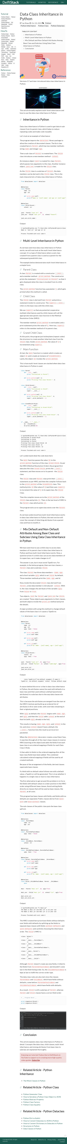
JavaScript (4, 20)
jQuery (3, 50)
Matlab (3, 47)
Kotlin (3, 58)
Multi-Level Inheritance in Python (38, 37)
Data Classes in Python (32, 1129)
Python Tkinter (5, 36)
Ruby (7, 59)
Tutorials (31, 2)
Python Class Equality (31, 1105)
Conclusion (29, 48)
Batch (13, 36)
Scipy (8, 75)
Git (12, 22)
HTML (7, 48)
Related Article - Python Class (41, 1087)
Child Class (29, 296)
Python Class (43, 26)
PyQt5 (10, 24)
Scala (7, 65)
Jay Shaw (25, 23)
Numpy (13, 39)
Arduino (12, 59)
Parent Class (30, 269)
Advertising (61, 1139)
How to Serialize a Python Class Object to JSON (42, 1097)
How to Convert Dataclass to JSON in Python (41, 1121)
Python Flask (4, 41)
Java (6, 56)
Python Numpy (5, 22)
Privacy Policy (52, 1139)
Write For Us (42, 1139)
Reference (53, 2)
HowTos (42, 2)
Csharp (14, 58)
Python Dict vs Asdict (31, 1118)
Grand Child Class (32, 332)
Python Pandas (5, 39)
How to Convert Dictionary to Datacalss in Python (43, 1123)
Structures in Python (31, 1126)
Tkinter (13, 17)
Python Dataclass (58, 26)
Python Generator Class (32, 1094)
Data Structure (5, 26)
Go (10, 56)
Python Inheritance (28, 26)
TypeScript (13, 52)
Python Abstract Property (33, 1099)
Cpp (2, 48)
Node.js (8, 58)
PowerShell (4, 37)
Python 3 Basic (5, 17)
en (62, 2)
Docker (11, 43)
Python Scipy (5, 34)
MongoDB (10, 61)
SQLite (10, 63)
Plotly (3, 45)
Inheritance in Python (33, 34)
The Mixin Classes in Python (34, 1081)
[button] (43, 98)
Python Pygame (11, 50)
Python (12, 34)
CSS (13, 54)
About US (34, 1139)
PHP (2, 56)
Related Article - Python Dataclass (43, 1111)
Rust (2, 59)
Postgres (3, 63)
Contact (62, 1141)
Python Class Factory (31, 1102)
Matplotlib (4, 24)
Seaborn (8, 45)
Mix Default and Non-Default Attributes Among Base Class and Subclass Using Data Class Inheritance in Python (43, 43)
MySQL (3, 61)
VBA (2, 65)
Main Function (30, 349)
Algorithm (4, 28)
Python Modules (5, 18)
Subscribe (36, 1060)
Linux (8, 47)
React (9, 54)
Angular (3, 54)
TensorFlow (4, 52)
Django (12, 41)
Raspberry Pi (4, 67)
